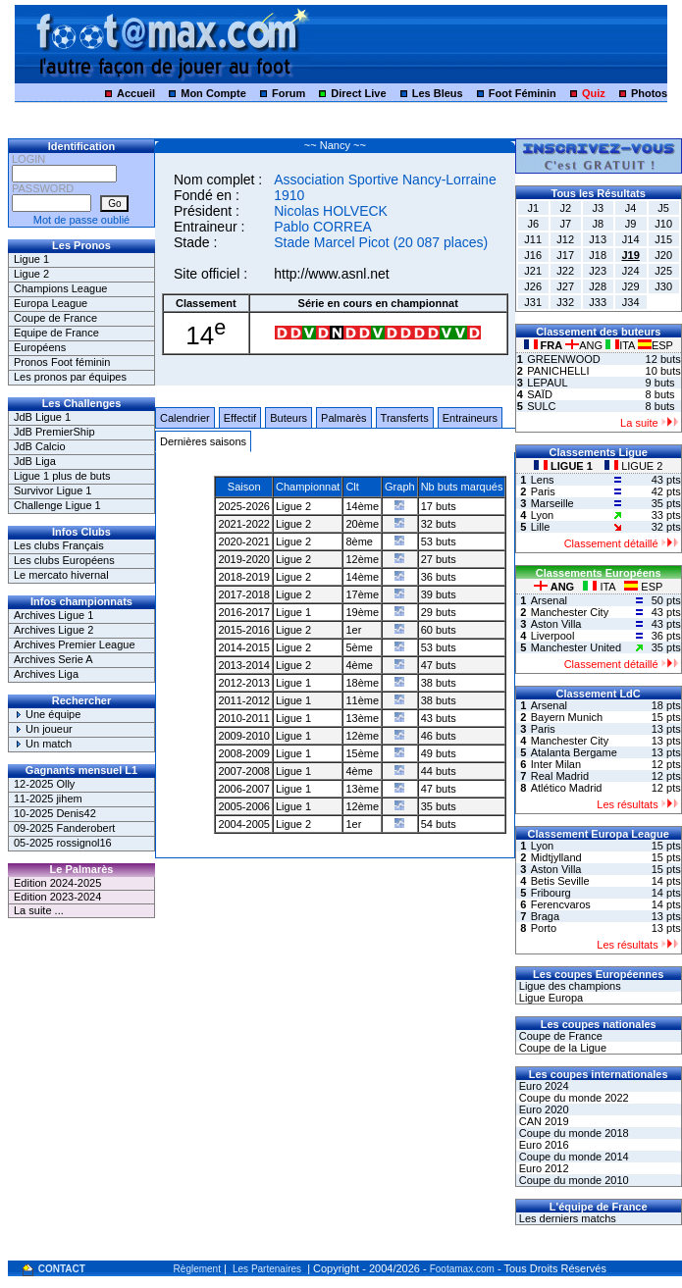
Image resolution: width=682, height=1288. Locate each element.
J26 (533, 286)
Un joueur (43, 729)
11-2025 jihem (48, 798)
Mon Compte (213, 93)
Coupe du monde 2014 (572, 1156)
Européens (40, 347)
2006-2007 (244, 789)
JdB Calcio (40, 446)
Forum (288, 93)
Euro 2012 (542, 1168)
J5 (663, 208)
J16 (533, 255)
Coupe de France (55, 318)
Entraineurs (470, 418)
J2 (565, 208)
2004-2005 (244, 824)
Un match (43, 743)
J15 (663, 239)
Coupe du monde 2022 (572, 1098)
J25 (663, 271)
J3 (597, 208)
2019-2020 (244, 559)
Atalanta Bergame (574, 752)
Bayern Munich (567, 717)
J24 (631, 271)
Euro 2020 (542, 1109)
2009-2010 (244, 736)
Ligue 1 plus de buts (62, 476)
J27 (565, 286)
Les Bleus (437, 93)
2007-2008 (244, 771)
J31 (533, 302)
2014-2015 (244, 647)
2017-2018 (244, 594)
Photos (649, 93)
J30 (663, 286)
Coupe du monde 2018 (572, 1133)
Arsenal (549, 600)
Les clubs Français (59, 545)
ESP (655, 345)
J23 (597, 271)
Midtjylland (556, 857)
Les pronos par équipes (70, 377)
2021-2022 (244, 524)
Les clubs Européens (64, 560)
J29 (631, 286)
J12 (565, 239)
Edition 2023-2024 (57, 896)
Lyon (542, 515)
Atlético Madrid (567, 788)
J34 (631, 302)
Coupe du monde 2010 (572, 1180)
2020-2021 (244, 541)
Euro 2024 (542, 1086)
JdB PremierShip (54, 432)
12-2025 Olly (44, 784)
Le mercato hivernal (61, 575)
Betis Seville (560, 881)
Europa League (50, 303)
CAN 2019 (542, 1121)
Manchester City (569, 612)
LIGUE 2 (633, 466)
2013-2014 (244, 665)
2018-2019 (244, 577)
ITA (621, 345)
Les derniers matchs (566, 1218)
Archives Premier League (74, 644)
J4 (631, 208)
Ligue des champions (568, 986)
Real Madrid (560, 776)
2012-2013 (244, 683)
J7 (565, 224)
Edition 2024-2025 (57, 883)
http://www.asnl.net (332, 274)
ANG (585, 345)
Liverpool (553, 636)
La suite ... (39, 910)
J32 (565, 302)
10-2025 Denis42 (55, 813)
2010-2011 (244, 718)
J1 (533, 208)
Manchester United (576, 647)
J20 (663, 255)
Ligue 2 (31, 274)
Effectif (240, 418)
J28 (597, 286)
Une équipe (47, 714)
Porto (543, 928)
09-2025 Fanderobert (64, 828)
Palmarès (343, 418)
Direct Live (358, 93)
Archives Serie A (53, 659)
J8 (597, 224)
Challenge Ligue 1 (57, 505)
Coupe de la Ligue (561, 1048)
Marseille (552, 503)
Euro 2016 (542, 1145)
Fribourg (551, 893)
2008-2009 (244, 753)
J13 (597, 239)
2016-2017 (244, 612)
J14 (631, 239)
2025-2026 (244, 506)
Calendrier (185, 418)
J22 (565, 271)
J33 (597, 302)
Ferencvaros (561, 904)
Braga (545, 916)
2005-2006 (244, 806)
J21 (533, 271)
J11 (533, 239)
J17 (565, 255)
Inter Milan (556, 764)
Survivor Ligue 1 (53, 490)
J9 (631, 224)
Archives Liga (46, 674)
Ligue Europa (550, 998)
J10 (663, 224)
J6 (533, 224)
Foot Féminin (522, 93)
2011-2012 (244, 700)
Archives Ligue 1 (53, 615)
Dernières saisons (203, 441)
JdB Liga (35, 461)
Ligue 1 (31, 259)
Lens (542, 480)
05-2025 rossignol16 (63, 843)
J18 (597, 255)
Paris (543, 491)
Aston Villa (556, 624)
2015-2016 (244, 630)
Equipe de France (56, 332)
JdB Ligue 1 (42, 417)
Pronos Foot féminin (62, 362)
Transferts (405, 418)
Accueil (136, 93)
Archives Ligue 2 (53, 630)
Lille (541, 527)
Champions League (60, 288)
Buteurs (288, 418)
